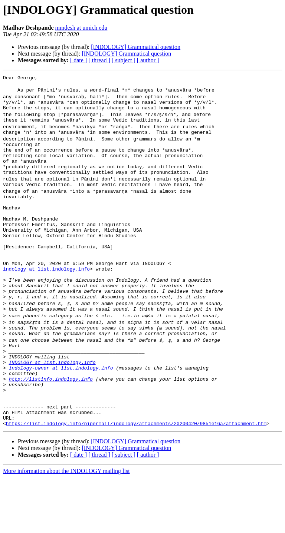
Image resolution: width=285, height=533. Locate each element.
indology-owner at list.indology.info (61, 412)
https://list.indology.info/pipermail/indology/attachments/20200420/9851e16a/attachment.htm (136, 479)
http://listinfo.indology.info (51, 425)
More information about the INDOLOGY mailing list (66, 526)
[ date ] (78, 60)
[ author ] (148, 60)
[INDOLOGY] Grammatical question (135, 47)
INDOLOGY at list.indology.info (52, 405)
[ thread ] (99, 60)
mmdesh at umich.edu (81, 27)
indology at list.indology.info (46, 298)
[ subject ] (123, 60)
